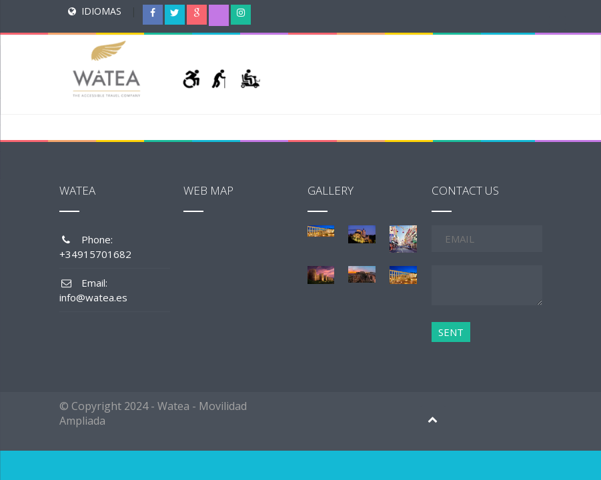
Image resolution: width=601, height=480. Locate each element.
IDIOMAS (101, 11)
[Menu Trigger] (557, 23)
